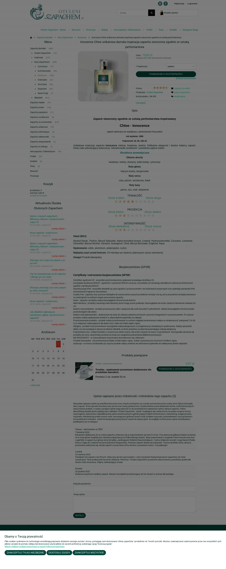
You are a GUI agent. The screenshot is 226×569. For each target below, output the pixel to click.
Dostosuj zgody (59, 552)
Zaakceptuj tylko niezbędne (25, 552)
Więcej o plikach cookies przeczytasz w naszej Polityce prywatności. (35, 546)
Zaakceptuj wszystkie (89, 552)
